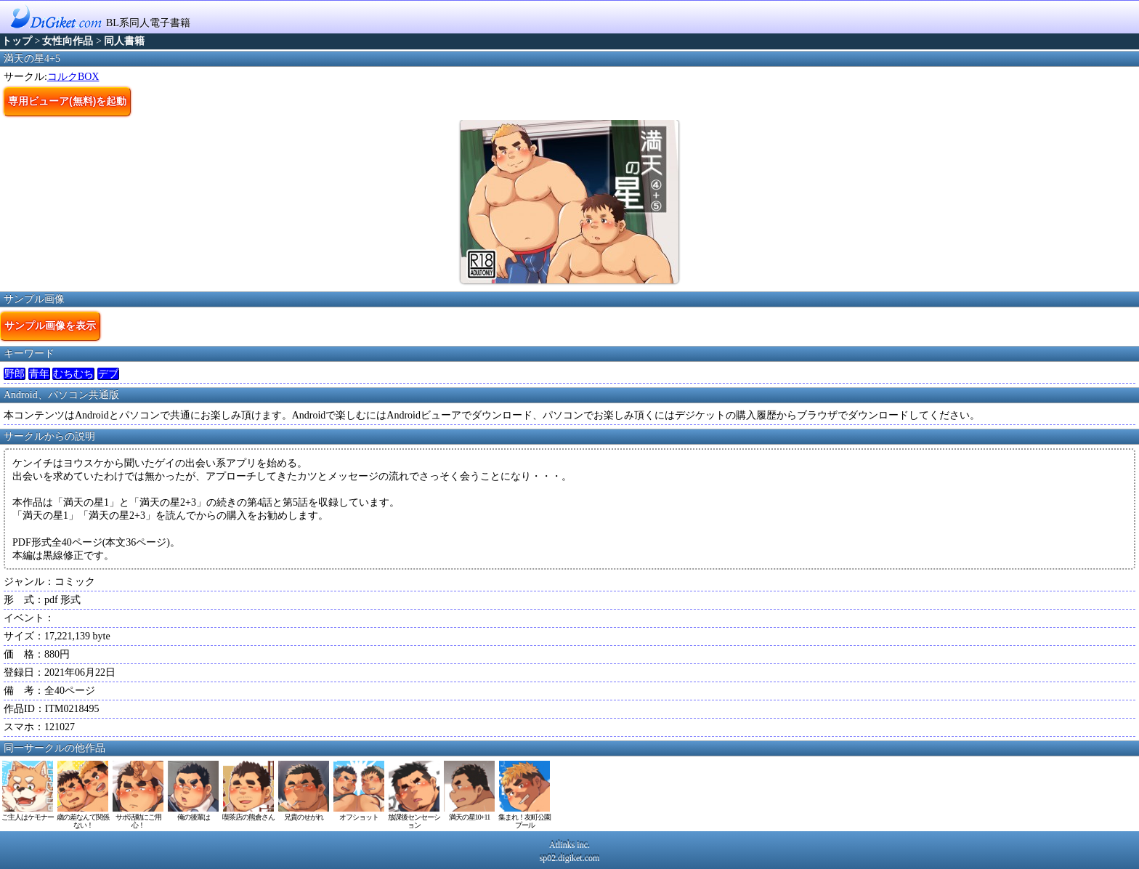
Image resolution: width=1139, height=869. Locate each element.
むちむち (73, 373)
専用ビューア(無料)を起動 (67, 101)
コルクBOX (73, 76)
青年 (39, 373)
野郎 (14, 373)
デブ (108, 373)
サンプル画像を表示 (50, 325)
